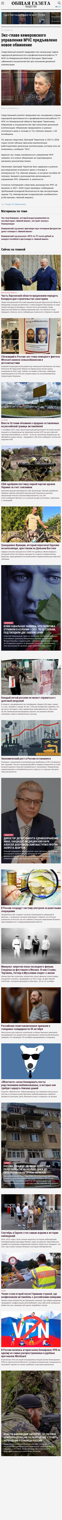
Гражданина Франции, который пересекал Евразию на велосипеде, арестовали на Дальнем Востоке (30, 547)
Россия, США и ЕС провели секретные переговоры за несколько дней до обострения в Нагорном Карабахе (27, 1169)
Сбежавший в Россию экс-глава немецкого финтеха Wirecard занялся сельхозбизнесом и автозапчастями (30, 359)
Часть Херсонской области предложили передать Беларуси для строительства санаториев (29, 297)
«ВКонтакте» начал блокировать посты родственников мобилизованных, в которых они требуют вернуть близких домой (28, 1085)
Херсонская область (9, 293)
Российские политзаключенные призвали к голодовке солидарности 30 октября (25, 1027)
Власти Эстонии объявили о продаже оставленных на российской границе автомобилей (30, 425)
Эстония (4, 420)
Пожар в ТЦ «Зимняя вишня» (15, 204)
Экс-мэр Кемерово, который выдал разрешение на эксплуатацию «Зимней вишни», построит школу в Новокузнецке (25, 221)
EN (60, 7)
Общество (31, 6)
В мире (7, 1163)
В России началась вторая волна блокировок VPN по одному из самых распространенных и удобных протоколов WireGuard (30, 1353)
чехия (3, 1291)
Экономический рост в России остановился (26, 758)
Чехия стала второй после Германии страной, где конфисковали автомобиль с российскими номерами (31, 1295)
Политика (8, 623)
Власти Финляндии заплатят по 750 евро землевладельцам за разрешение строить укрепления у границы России (31, 1437)
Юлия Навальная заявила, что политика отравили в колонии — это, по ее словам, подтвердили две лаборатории (30, 629)
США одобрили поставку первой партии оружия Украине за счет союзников (28, 486)
